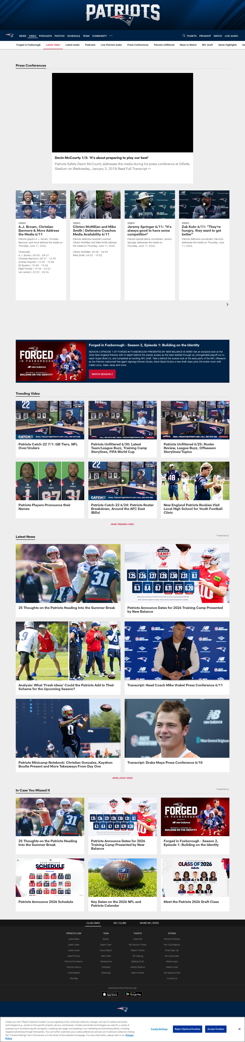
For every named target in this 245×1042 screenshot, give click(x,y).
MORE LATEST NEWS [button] (122, 778)
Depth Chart (105, 944)
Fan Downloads (172, 956)
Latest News (73, 939)
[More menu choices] (111, 35)
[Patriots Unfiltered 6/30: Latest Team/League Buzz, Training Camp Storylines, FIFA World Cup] (122, 429)
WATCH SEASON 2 (102, 374)
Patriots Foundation (74, 961)
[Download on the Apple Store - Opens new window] (110, 994)
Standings (106, 972)
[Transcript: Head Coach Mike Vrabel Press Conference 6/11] (177, 656)
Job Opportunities (172, 972)
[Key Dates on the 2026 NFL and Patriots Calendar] (122, 884)
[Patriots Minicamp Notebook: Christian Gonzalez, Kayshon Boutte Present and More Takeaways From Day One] (68, 735)
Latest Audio (74, 950)
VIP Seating (137, 956)
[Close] (239, 1029)
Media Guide (172, 967)
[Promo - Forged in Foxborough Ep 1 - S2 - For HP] (195, 824)
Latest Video (73, 944)
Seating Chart (137, 961)
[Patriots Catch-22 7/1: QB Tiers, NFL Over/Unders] (50, 427)
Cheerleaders (74, 972)
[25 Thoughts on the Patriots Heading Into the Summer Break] (68, 579)
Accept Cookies (216, 1029)
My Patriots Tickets (137, 944)
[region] (122, 1029)
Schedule (106, 967)
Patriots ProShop (172, 939)
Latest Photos (73, 956)
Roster (106, 939)
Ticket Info (137, 939)
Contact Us (172, 978)
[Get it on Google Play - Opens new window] (133, 996)
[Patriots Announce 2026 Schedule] (50, 883)
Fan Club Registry (172, 944)
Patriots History (74, 967)
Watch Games (137, 972)
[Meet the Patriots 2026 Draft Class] (195, 883)
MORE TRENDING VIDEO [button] (122, 524)
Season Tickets (138, 950)
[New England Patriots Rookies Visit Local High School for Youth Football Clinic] (195, 490)
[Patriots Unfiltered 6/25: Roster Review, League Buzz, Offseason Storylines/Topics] (195, 429)
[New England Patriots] (122, 1010)
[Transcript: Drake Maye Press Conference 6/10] (177, 733)
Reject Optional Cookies (187, 1029)
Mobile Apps (172, 961)
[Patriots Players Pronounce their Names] (50, 488)
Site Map (74, 978)
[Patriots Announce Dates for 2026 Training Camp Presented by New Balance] (177, 580)
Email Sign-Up (172, 950)
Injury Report (106, 950)
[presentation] (228, 305)
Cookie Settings (159, 1029)
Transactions (106, 961)
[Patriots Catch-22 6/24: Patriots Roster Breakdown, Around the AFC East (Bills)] (122, 490)
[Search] (184, 35)
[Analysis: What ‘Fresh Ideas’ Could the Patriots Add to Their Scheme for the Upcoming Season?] (68, 658)
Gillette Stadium (137, 967)
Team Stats (106, 956)
